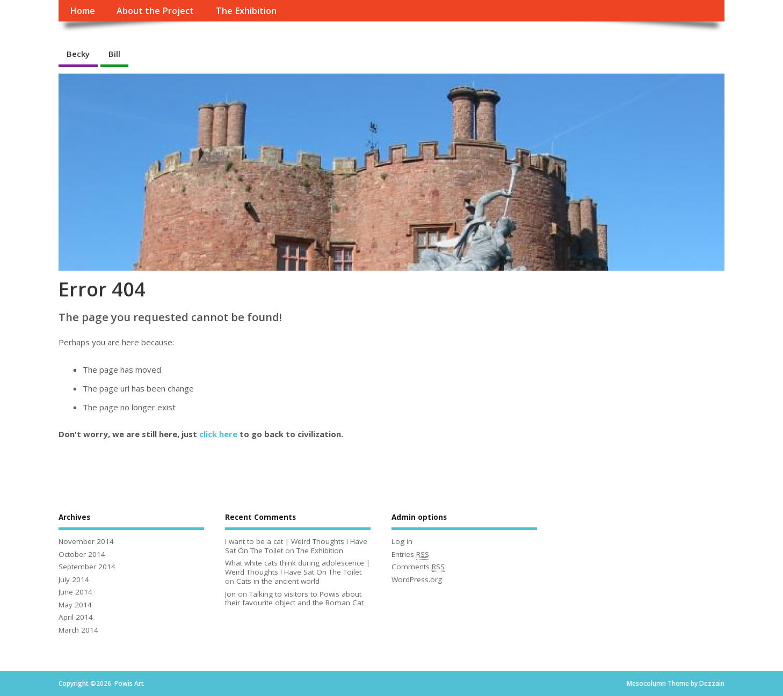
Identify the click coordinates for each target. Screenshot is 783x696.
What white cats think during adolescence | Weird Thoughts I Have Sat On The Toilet (297, 567)
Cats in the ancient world (278, 581)
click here (218, 434)
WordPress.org (417, 579)
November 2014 (86, 541)
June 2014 (75, 592)
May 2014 (75, 605)
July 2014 (74, 579)
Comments (418, 567)
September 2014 (87, 566)
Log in (402, 541)
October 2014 (82, 554)
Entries (410, 554)
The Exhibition (246, 11)
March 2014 (78, 630)
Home (82, 11)
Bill (114, 53)
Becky (78, 53)
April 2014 (76, 617)
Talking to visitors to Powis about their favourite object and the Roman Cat (294, 598)
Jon (230, 594)
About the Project (155, 11)
